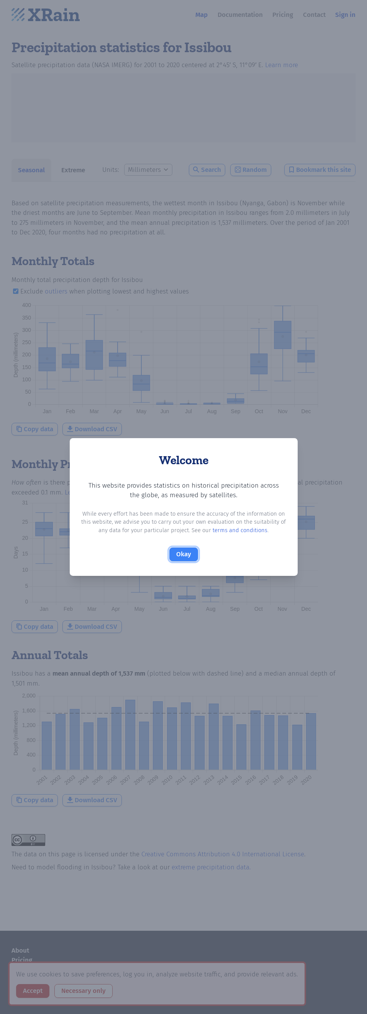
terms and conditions (240, 530)
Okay (183, 554)
